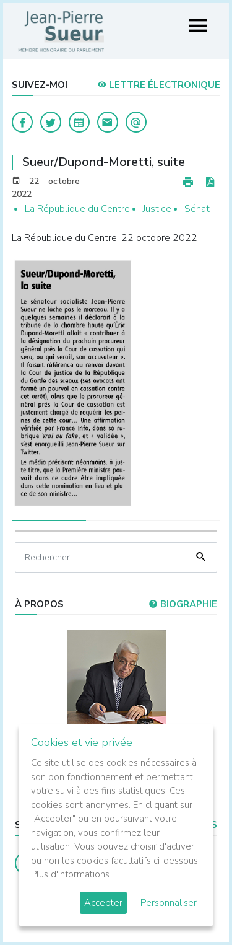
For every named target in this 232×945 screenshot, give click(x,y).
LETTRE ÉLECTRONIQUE (158, 85)
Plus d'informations (70, 874)
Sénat (197, 209)
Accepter (103, 903)
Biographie (182, 604)
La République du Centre (77, 209)
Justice (157, 209)
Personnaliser (168, 903)
